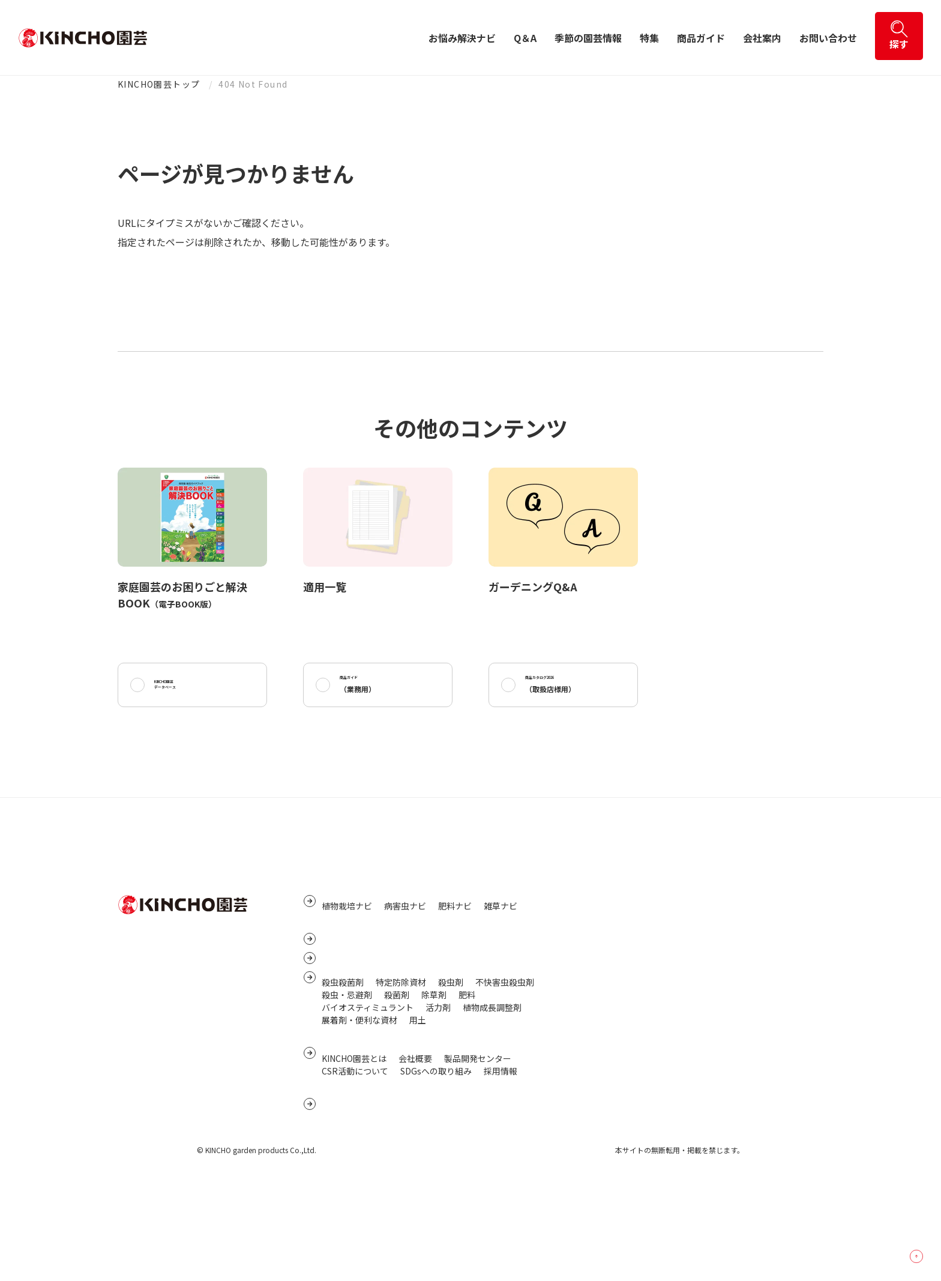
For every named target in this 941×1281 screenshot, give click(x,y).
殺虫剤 (450, 1049)
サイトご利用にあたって (623, 984)
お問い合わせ (828, 38)
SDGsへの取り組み (436, 1152)
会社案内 (762, 38)
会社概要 (415, 1139)
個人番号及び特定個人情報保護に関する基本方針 (669, 965)
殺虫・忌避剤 (347, 1062)
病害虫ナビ (405, 930)
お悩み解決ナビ (462, 38)
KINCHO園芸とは (354, 1139)
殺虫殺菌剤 (343, 1049)
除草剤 (433, 1062)
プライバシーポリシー (619, 947)
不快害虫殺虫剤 (504, 1049)
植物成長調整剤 (492, 1075)
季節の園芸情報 (588, 38)
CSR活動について (355, 1152)
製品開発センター (477, 1139)
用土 (417, 1087)
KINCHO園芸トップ (159, 84)
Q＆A (525, 38)
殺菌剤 (396, 1062)
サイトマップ (602, 909)
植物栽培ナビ (347, 930)
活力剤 (438, 1075)
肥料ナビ (455, 930)
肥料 (466, 1062)
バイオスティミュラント (367, 1075)
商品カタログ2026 (564, 690)
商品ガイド (701, 38)
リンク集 (593, 928)
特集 (649, 38)
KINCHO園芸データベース (182, 689)
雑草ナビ (500, 930)
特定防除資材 (401, 1049)
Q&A (332, 963)
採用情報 (500, 1152)
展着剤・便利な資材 (359, 1087)
